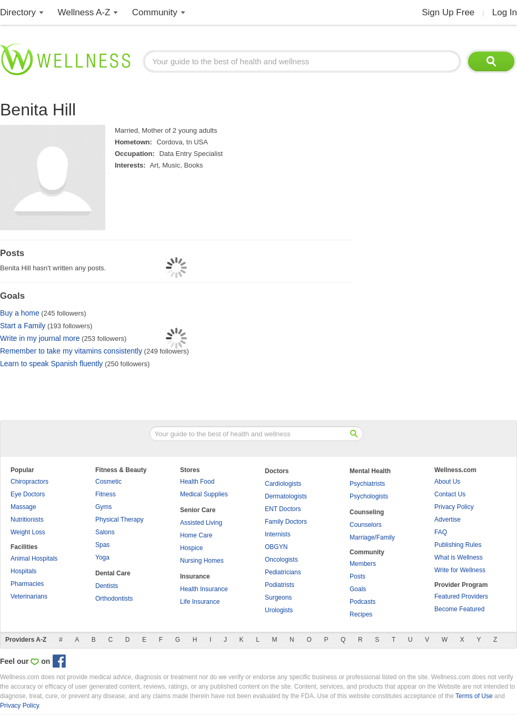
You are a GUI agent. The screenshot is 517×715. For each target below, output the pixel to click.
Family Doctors (286, 521)
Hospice (191, 548)
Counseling (367, 512)
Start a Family (22, 325)
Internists (278, 534)
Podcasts (362, 601)
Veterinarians (29, 596)
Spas (102, 545)
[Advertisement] (413, 255)
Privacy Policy (454, 507)
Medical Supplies (204, 494)
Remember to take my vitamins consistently (71, 351)
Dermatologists (286, 496)
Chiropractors (29, 481)
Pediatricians (283, 572)
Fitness (105, 494)
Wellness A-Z (84, 12)
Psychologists (369, 496)
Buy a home (19, 313)
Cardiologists (283, 483)
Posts (357, 576)
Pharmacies (27, 583)
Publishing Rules (457, 545)
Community (154, 12)
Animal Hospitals (34, 558)
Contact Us (449, 494)
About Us (447, 481)
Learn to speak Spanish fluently (51, 363)
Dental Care (113, 573)
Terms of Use (474, 696)
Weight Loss (28, 532)
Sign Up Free (448, 12)
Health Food (197, 481)
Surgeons (278, 597)
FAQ (440, 532)
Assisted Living (201, 522)
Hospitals (23, 571)
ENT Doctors (283, 509)
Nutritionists (27, 519)
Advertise (447, 519)
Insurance (195, 576)
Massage (23, 507)
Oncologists (281, 559)
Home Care (196, 535)
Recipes (361, 614)
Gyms (103, 507)
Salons (105, 532)
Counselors (366, 524)
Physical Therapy (119, 519)
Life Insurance (200, 601)
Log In (504, 12)
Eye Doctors (28, 494)
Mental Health (370, 471)
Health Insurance (204, 589)
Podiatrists (279, 585)
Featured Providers (461, 596)
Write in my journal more (39, 338)
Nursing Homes (202, 560)
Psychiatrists (367, 483)
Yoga (102, 557)
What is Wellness (458, 557)
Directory (18, 12)
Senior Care (197, 510)
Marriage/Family (372, 537)
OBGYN (276, 547)
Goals (358, 589)
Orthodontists (114, 598)
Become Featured (459, 609)
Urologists (279, 610)
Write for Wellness (459, 570)
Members (363, 563)
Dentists (106, 586)
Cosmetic (108, 481)
